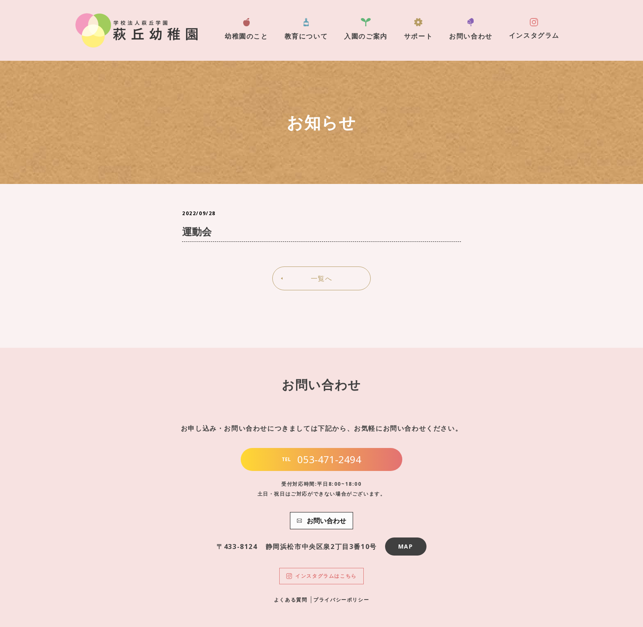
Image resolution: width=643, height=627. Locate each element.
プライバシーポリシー (341, 599)
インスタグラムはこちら (321, 575)
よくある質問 (291, 599)
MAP (405, 546)
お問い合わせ (471, 29)
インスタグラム (534, 29)
